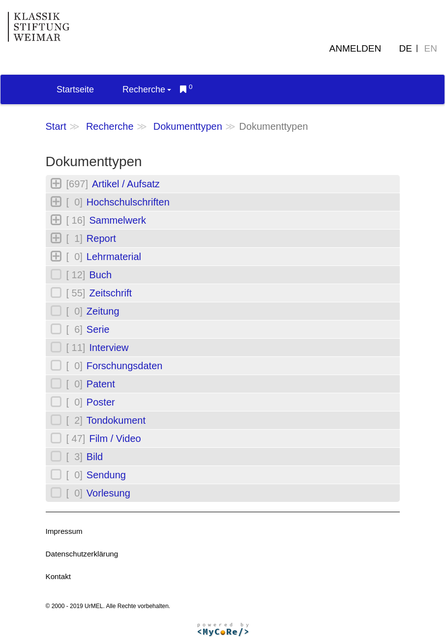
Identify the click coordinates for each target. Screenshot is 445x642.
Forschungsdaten (125, 365)
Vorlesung (108, 493)
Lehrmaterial (114, 256)
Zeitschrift (110, 293)
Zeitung (103, 311)
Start (56, 126)
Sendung (106, 474)
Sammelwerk (117, 220)
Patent (101, 384)
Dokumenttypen (187, 126)
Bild (95, 456)
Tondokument (116, 420)
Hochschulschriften (128, 202)
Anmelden (355, 48)
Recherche (146, 89)
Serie (98, 329)
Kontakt (58, 576)
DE (405, 48)
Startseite (75, 89)
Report (101, 238)
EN (430, 48)
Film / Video (115, 438)
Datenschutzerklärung (82, 554)
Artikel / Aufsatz (126, 183)
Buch (100, 274)
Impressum (64, 531)
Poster (101, 402)
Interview (108, 347)
